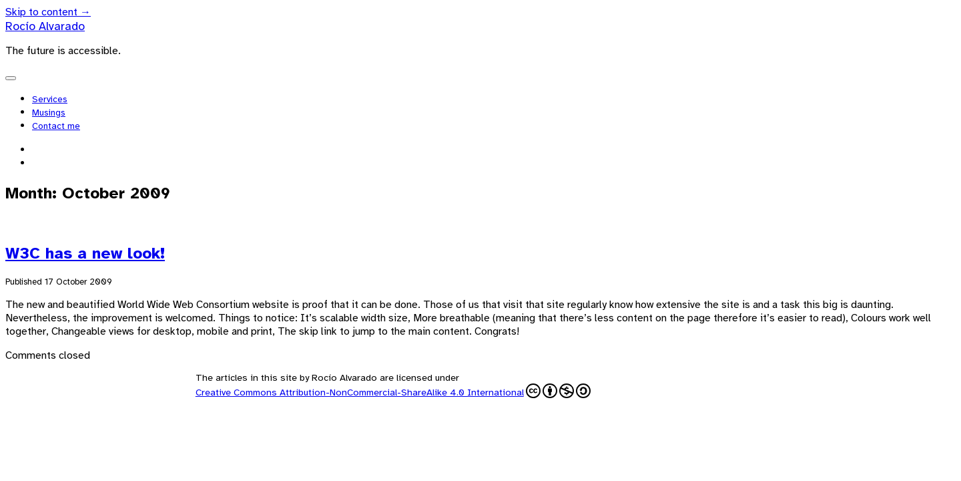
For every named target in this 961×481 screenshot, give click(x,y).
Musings (48, 112)
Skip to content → (48, 12)
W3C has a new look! (85, 253)
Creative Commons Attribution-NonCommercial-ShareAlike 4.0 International (393, 390)
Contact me (56, 126)
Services (49, 99)
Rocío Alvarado (45, 26)
